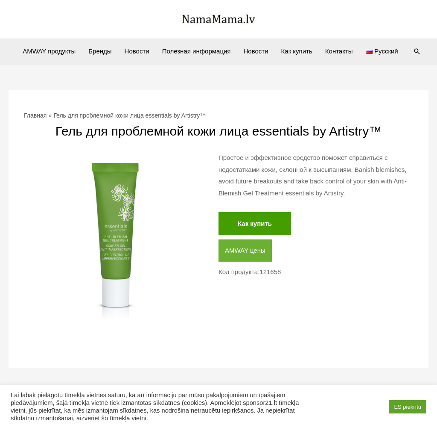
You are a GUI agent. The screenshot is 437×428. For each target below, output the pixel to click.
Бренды (99, 51)
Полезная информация (196, 51)
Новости (137, 51)
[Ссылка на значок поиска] (417, 51)
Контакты (339, 51)
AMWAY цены (245, 250)
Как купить (296, 51)
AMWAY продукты (49, 51)
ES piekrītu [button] (407, 407)
